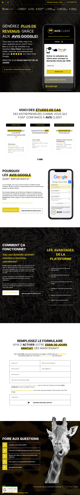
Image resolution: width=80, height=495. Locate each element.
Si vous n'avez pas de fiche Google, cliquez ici (24, 385)
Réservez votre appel (46, 356)
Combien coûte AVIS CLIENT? (18, 445)
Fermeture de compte (15, 467)
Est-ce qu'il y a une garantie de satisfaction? (22, 461)
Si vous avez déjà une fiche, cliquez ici (22, 390)
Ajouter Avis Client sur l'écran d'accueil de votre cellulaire (23, 456)
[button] (38, 159)
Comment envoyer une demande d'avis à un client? (24, 450)
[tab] (21, 444)
